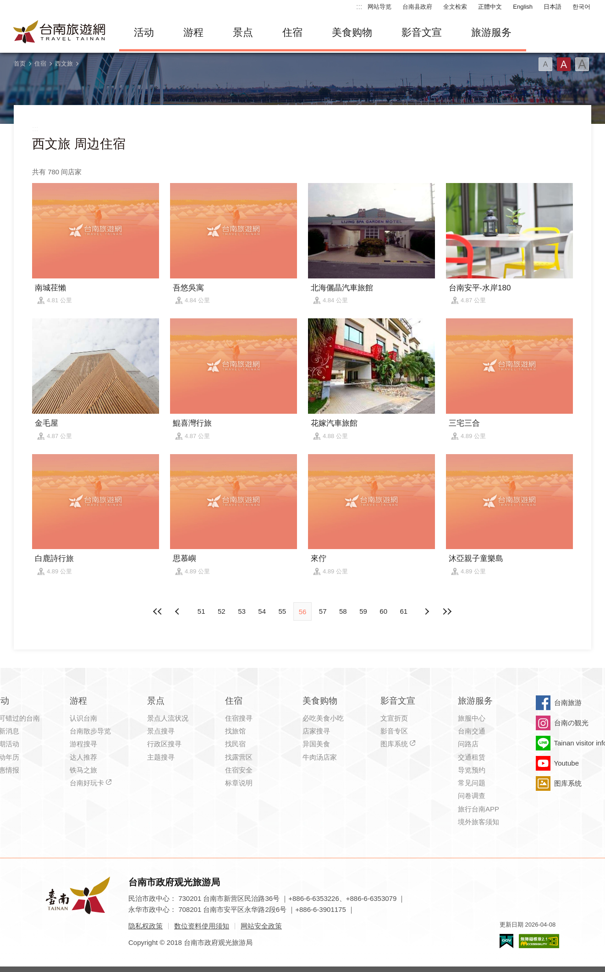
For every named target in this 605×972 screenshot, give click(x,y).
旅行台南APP (478, 809)
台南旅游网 (59, 32)
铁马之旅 (83, 770)
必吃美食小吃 (323, 718)
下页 (178, 611)
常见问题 (471, 783)
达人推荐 (83, 757)
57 (323, 611)
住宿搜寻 (239, 718)
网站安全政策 (261, 926)
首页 (20, 63)
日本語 (552, 6)
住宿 (292, 32)
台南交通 (471, 731)
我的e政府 (506, 941)
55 (282, 611)
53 (242, 611)
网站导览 (379, 6)
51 (201, 611)
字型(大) (582, 64)
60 (383, 611)
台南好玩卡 (87, 783)
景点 (243, 32)
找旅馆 (235, 731)
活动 (144, 32)
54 (262, 611)
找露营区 (239, 757)
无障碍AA (539, 941)
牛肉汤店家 (319, 757)
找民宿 (235, 744)
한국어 (581, 6)
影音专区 (394, 731)
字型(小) (545, 64)
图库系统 (394, 744)
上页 (427, 611)
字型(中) (564, 64)
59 (363, 611)
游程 (193, 32)
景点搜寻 (161, 731)
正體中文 (490, 6)
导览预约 (471, 770)
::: (359, 7)
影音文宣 (422, 32)
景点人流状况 (167, 718)
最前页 (158, 611)
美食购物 (352, 32)
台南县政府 (417, 6)
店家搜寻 (316, 731)
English (523, 6)
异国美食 (316, 744)
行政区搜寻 (164, 744)
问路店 (468, 744)
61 (404, 611)
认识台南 (83, 718)
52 (222, 611)
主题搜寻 (161, 757)
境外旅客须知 (478, 822)
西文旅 (64, 63)
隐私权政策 (145, 926)
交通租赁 (471, 757)
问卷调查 (471, 796)
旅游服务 (491, 32)
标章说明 (239, 783)
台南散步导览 (90, 731)
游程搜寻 (83, 744)
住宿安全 (239, 770)
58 (343, 611)
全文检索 (455, 6)
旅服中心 (471, 718)
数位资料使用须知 (201, 926)
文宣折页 (394, 718)
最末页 (447, 611)
